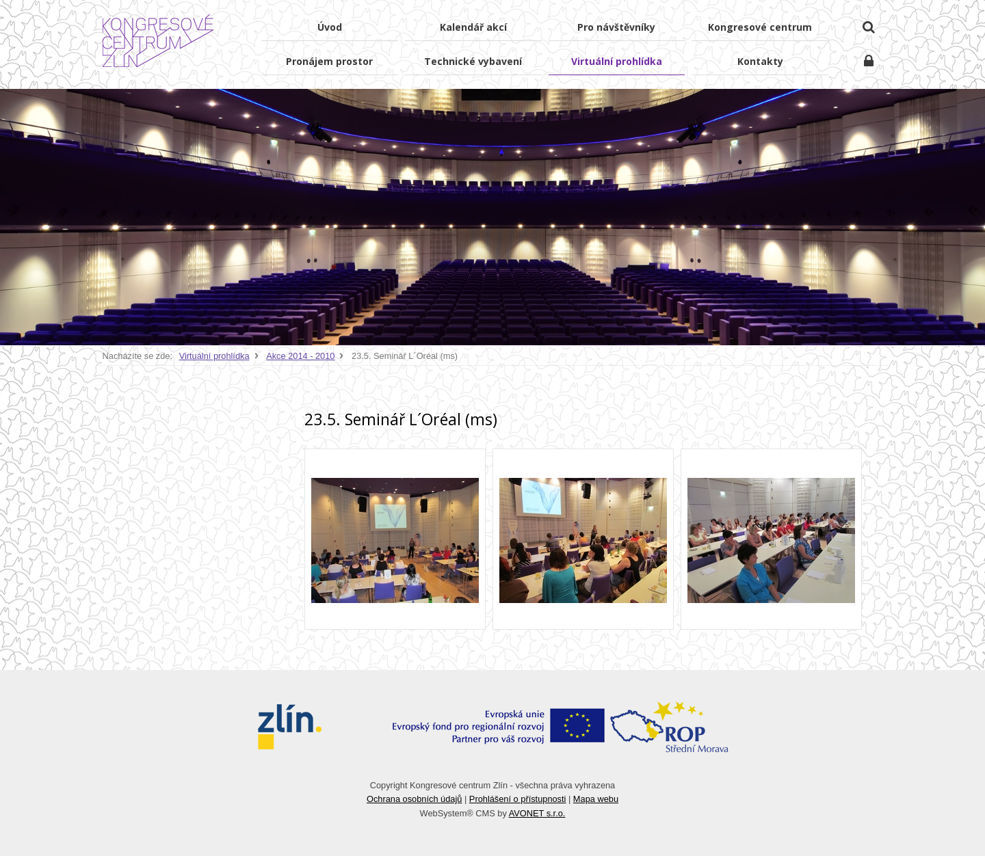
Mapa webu (595, 799)
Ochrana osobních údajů (414, 799)
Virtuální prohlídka (214, 356)
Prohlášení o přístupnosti (517, 799)
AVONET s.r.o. (537, 813)
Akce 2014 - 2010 (300, 356)
